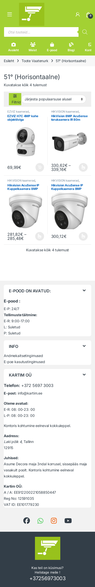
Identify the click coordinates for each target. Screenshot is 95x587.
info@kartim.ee (30, 393)
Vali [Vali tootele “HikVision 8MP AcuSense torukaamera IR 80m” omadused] (83, 167)
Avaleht (13, 47)
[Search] (85, 32)
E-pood (52, 47)
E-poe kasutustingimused (24, 362)
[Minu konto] (78, 14)
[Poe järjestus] (53, 99)
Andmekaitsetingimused (23, 355)
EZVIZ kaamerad (18, 111)
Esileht (9, 61)
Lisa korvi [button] (39, 167)
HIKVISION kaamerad (65, 111)
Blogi (71, 47)
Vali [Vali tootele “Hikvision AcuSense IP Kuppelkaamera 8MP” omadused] (39, 236)
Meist (32, 47)
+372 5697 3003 (37, 385)
